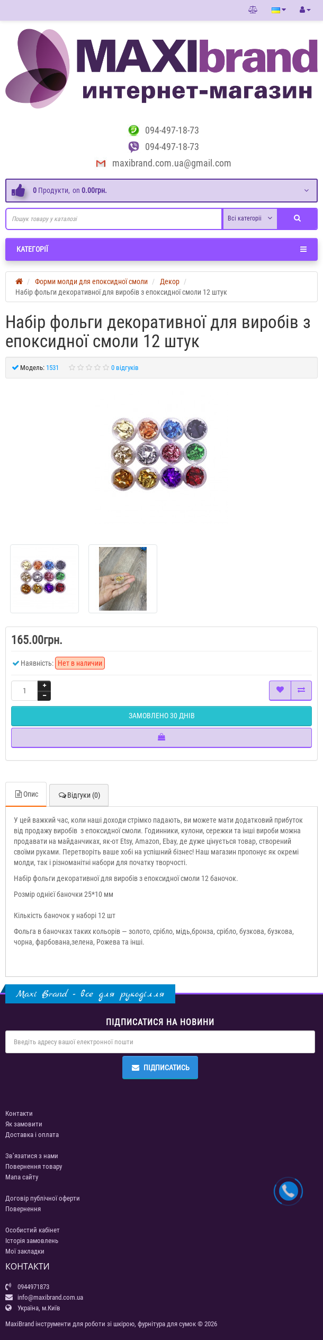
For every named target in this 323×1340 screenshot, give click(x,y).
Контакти (19, 1113)
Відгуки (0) (79, 795)
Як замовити (23, 1124)
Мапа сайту (21, 1177)
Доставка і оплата (32, 1135)
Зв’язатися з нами (31, 1156)
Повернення (23, 1209)
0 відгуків (125, 368)
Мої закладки (24, 1251)
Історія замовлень (31, 1241)
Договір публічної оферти (42, 1198)
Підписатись (160, 1067)
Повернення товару (33, 1166)
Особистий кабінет (32, 1230)
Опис (26, 794)
